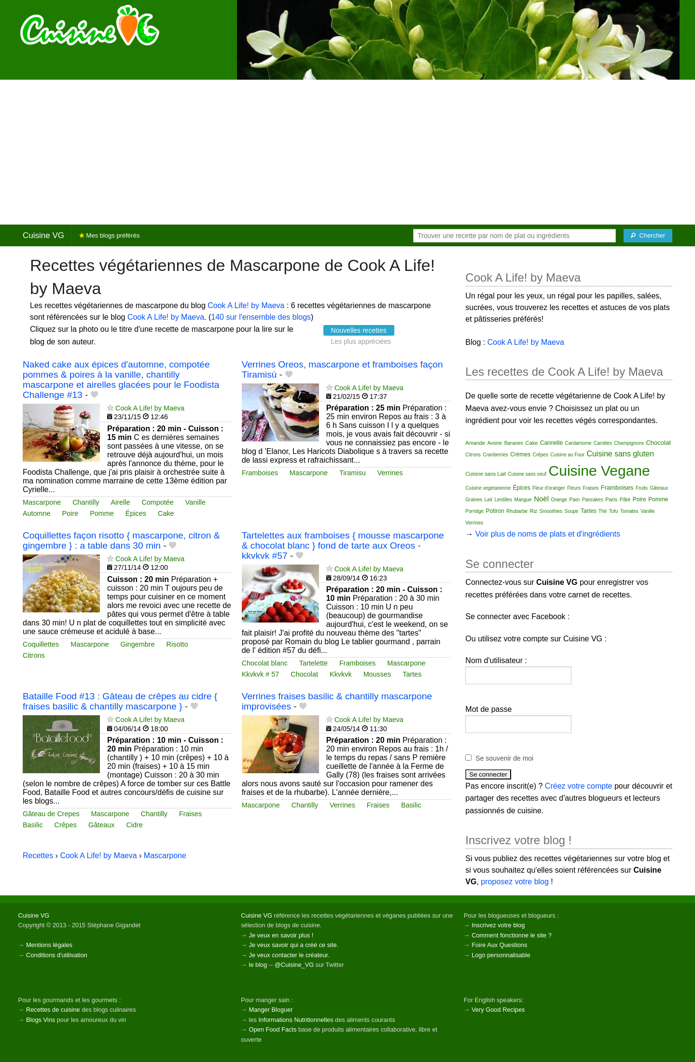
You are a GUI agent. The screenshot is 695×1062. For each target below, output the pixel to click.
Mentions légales (49, 945)
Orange (559, 499)
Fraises (190, 814)
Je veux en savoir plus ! (281, 935)
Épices (135, 513)
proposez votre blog (515, 882)
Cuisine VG (43, 235)
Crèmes (520, 454)
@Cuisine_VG (294, 964)
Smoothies (551, 511)
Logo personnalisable (501, 955)
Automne (37, 513)
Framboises (260, 473)
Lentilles (503, 499)
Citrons (34, 655)
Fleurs (574, 488)
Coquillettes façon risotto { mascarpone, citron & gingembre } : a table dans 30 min (121, 540)
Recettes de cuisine (53, 1009)
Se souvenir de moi (504, 758)
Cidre (134, 825)
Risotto (177, 644)
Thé (602, 511)
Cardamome (578, 443)
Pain (574, 499)
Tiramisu (352, 473)
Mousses (377, 674)
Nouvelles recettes (359, 330)
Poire (70, 513)
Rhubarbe (517, 511)
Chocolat (304, 674)
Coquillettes (41, 644)
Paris (611, 499)
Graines (473, 499)
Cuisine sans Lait (485, 474)
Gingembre (137, 644)
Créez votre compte (578, 786)
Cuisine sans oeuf (527, 474)
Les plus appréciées (361, 341)
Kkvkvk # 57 (260, 674)
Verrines (390, 473)
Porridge (474, 511)
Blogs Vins (40, 1019)
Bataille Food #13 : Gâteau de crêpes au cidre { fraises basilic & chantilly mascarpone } (120, 701)
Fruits (642, 488)
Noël (541, 499)
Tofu (613, 511)
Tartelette (313, 663)
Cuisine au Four (567, 454)
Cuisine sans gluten (620, 454)
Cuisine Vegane (599, 471)
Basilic (33, 825)
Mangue (523, 499)
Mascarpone (42, 502)
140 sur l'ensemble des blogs (261, 317)
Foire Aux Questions (499, 945)
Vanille (195, 502)
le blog (258, 964)
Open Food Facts (273, 1029)
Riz (533, 511)
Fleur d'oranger (548, 488)
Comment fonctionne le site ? (512, 935)
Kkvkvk (341, 674)
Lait (488, 499)
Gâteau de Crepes (51, 814)
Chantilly (85, 502)
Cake (166, 513)
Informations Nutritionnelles (295, 1019)
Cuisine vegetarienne (488, 488)
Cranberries (495, 454)
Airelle (120, 502)
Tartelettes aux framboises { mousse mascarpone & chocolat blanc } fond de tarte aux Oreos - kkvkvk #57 (343, 545)
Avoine (494, 443)
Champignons (629, 443)
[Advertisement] (347, 152)
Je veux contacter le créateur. (289, 955)
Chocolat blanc (265, 663)
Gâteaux (101, 825)
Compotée (157, 502)
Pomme (102, 513)
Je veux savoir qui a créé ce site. (294, 945)
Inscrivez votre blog (498, 925)
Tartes (412, 674)
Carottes (603, 443)
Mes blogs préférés (109, 235)
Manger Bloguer (271, 1009)
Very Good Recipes (498, 1009)
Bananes (513, 443)
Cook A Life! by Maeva (246, 305)
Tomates (629, 511)
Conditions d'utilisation (56, 955)
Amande (475, 443)
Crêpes (66, 825)
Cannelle (551, 442)
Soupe (572, 511)
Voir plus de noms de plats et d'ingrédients (547, 534)
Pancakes (592, 499)
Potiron (495, 511)
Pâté (625, 499)
